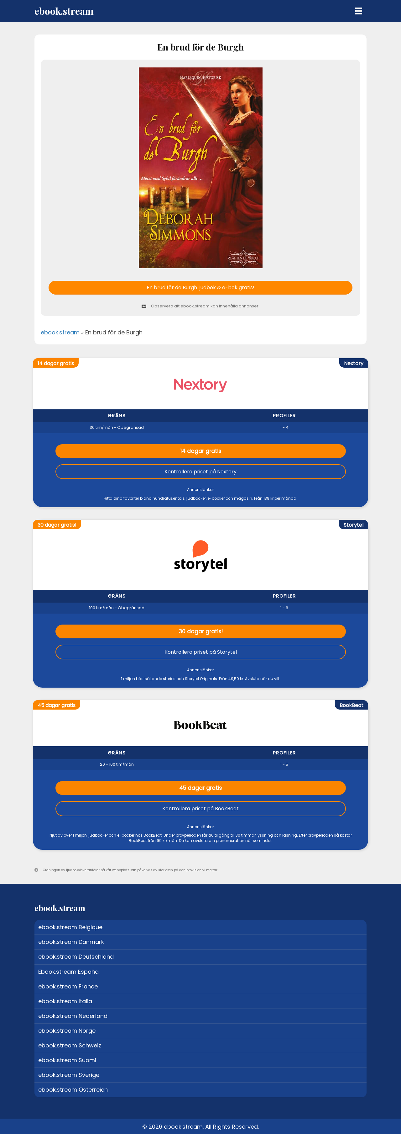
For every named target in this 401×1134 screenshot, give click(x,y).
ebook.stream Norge (67, 1031)
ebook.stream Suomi (67, 1060)
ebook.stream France (68, 986)
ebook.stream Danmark (71, 942)
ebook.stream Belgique (70, 927)
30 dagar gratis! (201, 631)
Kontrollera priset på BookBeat (200, 808)
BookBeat (351, 705)
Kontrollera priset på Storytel (200, 652)
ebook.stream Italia (65, 1001)
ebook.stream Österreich (73, 1090)
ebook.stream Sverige (68, 1075)
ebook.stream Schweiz (69, 1045)
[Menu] (359, 11)
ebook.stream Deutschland (76, 957)
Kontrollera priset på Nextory (200, 471)
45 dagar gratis (200, 788)
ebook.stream (60, 332)
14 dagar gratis (200, 451)
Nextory (353, 363)
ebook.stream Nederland (72, 1016)
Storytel (353, 525)
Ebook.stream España (68, 972)
